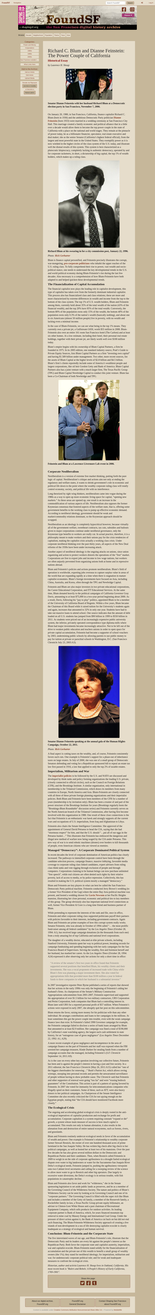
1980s (30, 51)
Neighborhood (38, 35)
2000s (30, 57)
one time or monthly (29, 86)
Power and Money (29, 45)
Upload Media (30, 78)
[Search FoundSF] (115, 3)
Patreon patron (29, 92)
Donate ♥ (128, 15)
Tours (63, 35)
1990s (30, 54)
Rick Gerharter (62, 255)
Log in (151, 3)
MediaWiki (118, 1310)
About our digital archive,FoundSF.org (42, 1302)
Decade (28, 35)
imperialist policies (62, 775)
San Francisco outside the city (29, 60)
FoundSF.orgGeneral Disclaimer (77, 1302)
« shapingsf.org (28, 27)
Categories (29, 42)
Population (48, 35)
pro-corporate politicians (77, 263)
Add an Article (30, 72)
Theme (56, 35)
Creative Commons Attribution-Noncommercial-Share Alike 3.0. (78, 1310)
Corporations (29, 48)
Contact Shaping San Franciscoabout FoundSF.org (112, 1302)
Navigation (17, 3)
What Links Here (29, 64)
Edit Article (29, 75)
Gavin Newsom (96, 895)
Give (68, 35)
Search (130, 3)
